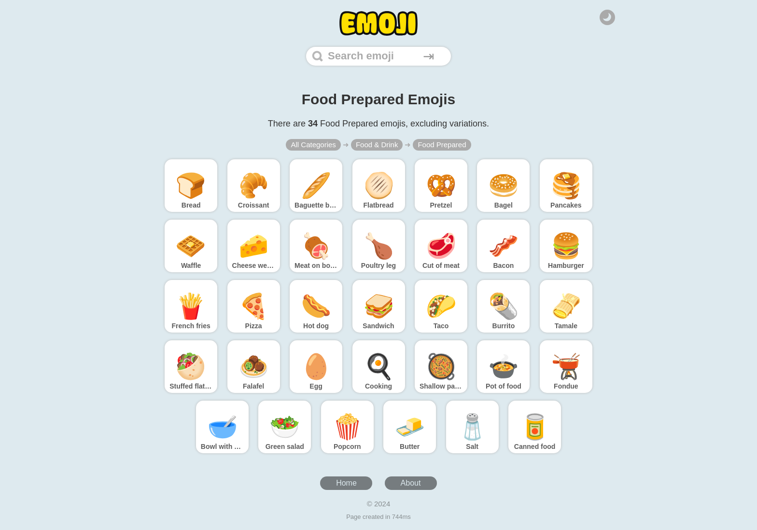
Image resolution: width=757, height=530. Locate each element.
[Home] (378, 23)
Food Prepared (442, 144)
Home (346, 483)
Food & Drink (377, 144)
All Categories (313, 144)
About (411, 483)
